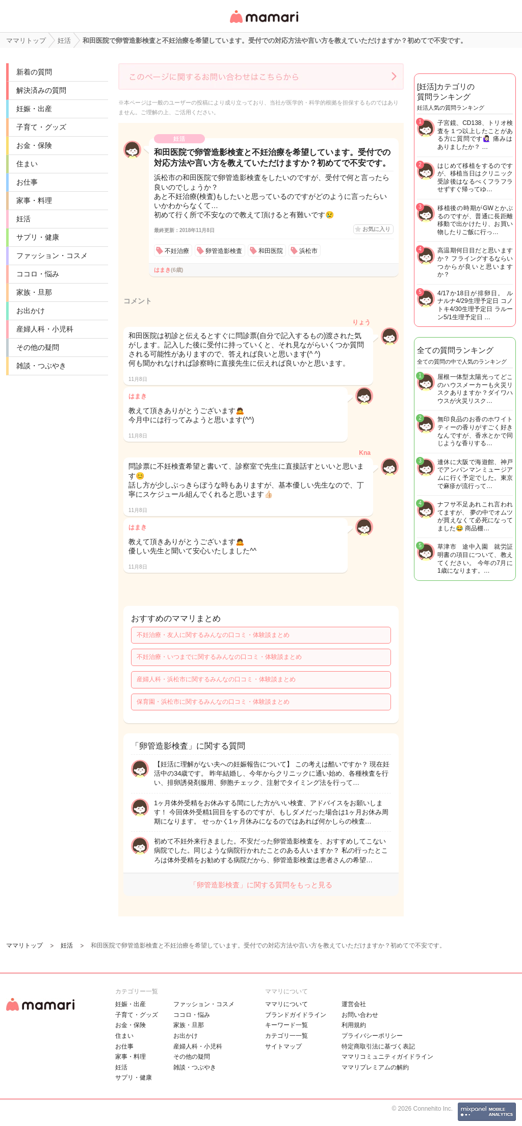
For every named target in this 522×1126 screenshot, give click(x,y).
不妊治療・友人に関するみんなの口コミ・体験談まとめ (213, 634)
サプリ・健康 (37, 237)
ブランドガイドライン (295, 1014)
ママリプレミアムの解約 (375, 1067)
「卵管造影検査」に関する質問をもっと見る (261, 885)
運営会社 (354, 1004)
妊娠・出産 (34, 109)
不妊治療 (177, 250)
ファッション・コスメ (52, 255)
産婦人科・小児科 (44, 329)
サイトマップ (283, 1046)
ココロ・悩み (37, 274)
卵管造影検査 (223, 250)
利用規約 (354, 1025)
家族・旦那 (34, 292)
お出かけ (30, 310)
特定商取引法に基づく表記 (378, 1046)
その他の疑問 (37, 347)
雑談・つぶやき (41, 366)
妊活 (23, 219)
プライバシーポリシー (372, 1035)
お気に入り (376, 229)
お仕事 (27, 182)
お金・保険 (34, 145)
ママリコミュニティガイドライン (387, 1056)
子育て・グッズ (41, 127)
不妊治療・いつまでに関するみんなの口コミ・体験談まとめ (219, 656)
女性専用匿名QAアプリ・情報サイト (263, 23)
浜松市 (308, 250)
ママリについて (286, 1004)
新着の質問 (34, 72)
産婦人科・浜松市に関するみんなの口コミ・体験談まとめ (216, 679)
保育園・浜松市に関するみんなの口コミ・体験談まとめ (213, 701)
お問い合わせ (360, 1014)
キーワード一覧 (286, 1025)
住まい (27, 164)
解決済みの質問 (41, 90)
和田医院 (270, 250)
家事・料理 (34, 200)
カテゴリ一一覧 (286, 1035)
